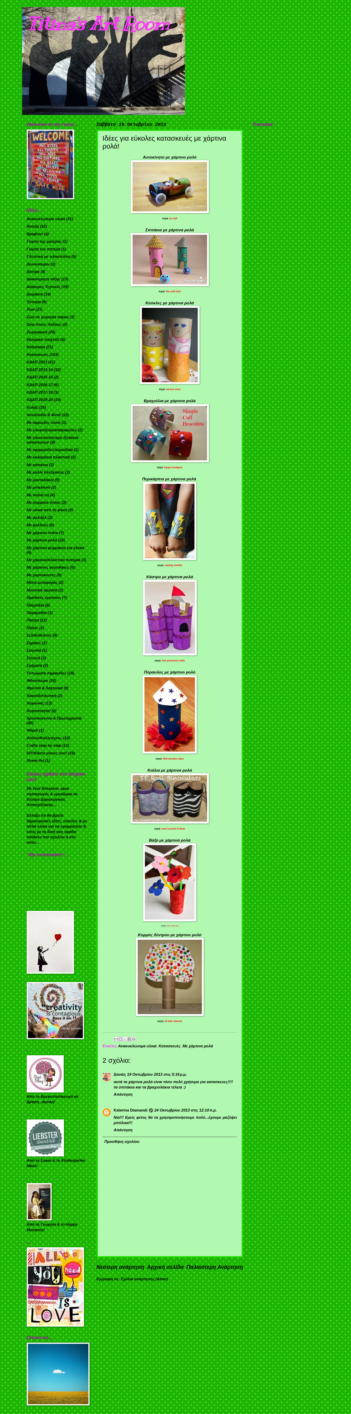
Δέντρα (33, 271)
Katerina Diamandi (130, 1110)
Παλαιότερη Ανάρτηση (214, 1267)
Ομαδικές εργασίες (44, 597)
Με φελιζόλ (37, 517)
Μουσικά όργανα (42, 590)
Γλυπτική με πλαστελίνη (48, 256)
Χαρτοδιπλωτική (42, 696)
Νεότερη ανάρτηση (120, 1267)
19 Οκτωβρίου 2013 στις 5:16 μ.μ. (157, 1074)
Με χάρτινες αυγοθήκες (48, 567)
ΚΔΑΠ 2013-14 (40, 370)
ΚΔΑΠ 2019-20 (40, 400)
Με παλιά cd (38, 495)
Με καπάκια (37, 465)
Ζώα (31, 309)
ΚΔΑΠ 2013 (37, 362)
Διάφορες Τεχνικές (44, 287)
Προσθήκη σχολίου (122, 1141)
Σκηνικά (34, 650)
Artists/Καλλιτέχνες (44, 738)
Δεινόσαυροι (38, 264)
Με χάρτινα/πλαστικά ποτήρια (54, 560)
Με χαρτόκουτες (41, 575)
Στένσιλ (33, 658)
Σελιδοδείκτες (39, 635)
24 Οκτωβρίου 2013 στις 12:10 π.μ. (185, 1110)
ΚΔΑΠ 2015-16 (40, 377)
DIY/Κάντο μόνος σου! (47, 753)
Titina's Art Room (98, 23)
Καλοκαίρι (36, 347)
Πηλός (32, 628)
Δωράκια (35, 294)
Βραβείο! (35, 234)
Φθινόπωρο (37, 680)
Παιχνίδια (35, 605)
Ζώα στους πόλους (44, 324)
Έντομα (34, 302)
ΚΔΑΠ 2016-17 (40, 385)
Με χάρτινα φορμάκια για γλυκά (55, 548)
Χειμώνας (35, 703)
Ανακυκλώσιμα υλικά (137, 1046)
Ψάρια (32, 730)
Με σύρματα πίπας (44, 502)
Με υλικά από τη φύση (47, 510)
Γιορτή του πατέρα (43, 249)
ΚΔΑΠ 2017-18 (40, 392)
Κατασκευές (170, 1046)
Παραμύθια (37, 613)
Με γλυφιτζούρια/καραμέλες (52, 430)
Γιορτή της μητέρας (44, 241)
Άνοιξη (33, 226)
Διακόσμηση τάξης (43, 279)
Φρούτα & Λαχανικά (45, 688)
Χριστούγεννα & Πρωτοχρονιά (54, 718)
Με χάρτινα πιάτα (42, 533)
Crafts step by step (44, 745)
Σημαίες (34, 643)
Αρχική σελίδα (165, 1267)
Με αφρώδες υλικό (44, 422)
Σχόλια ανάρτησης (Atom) (144, 1279)
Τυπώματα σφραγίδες (47, 673)
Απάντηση (123, 1094)
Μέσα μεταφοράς (42, 582)
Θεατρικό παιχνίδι (43, 339)
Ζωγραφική (37, 332)
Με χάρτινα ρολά (198, 1046)
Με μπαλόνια (38, 487)
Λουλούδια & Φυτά (44, 415)
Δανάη (120, 1074)
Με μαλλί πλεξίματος (45, 472)
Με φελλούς (37, 525)
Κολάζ (32, 407)
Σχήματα (34, 665)
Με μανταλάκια (40, 480)
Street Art (35, 760)
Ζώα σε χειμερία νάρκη (48, 317)
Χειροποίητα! (39, 711)
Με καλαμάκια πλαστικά (48, 457)
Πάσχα (33, 620)
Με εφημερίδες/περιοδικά (50, 450)
